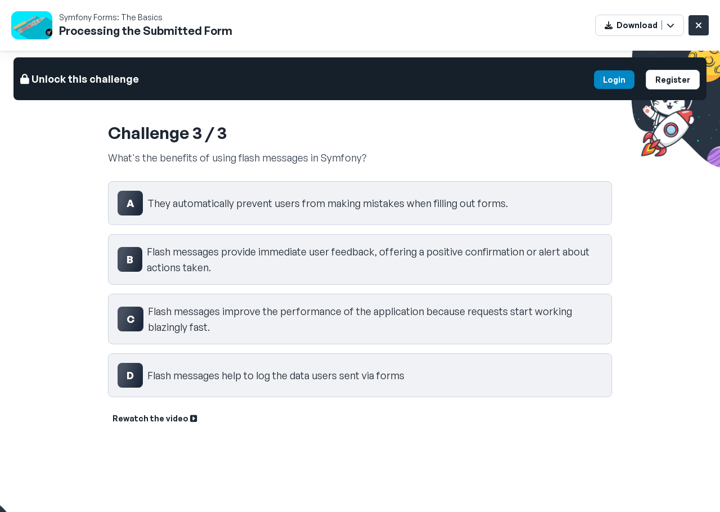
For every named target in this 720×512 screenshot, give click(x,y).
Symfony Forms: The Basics (111, 17)
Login (614, 79)
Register (672, 79)
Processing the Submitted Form (145, 31)
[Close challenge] (698, 25)
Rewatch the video (154, 418)
